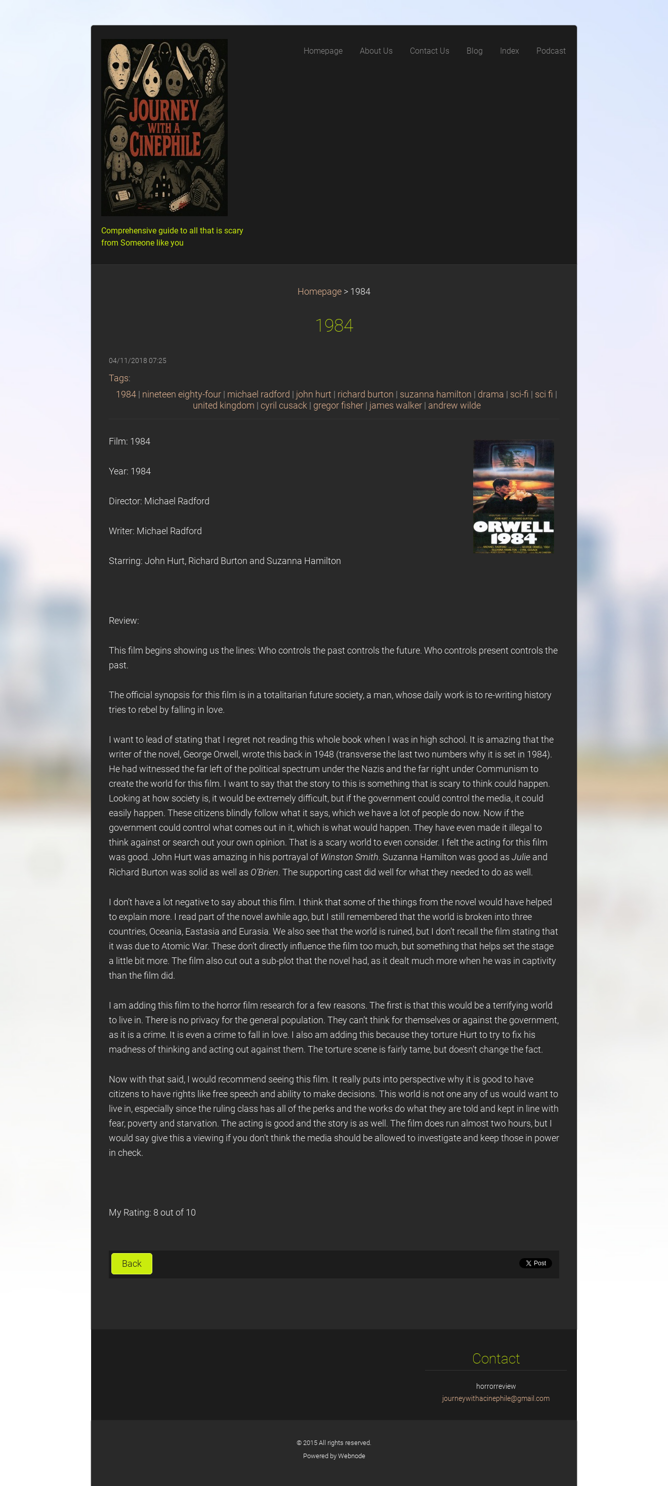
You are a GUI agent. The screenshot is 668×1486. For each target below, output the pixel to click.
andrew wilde (454, 405)
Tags (119, 378)
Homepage (320, 292)
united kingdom (224, 405)
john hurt (313, 394)
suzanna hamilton (436, 394)
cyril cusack (284, 405)
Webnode (351, 1456)
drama (491, 394)
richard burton (366, 394)
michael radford (258, 394)
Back (132, 1264)
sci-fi (519, 394)
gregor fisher (338, 405)
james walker (395, 405)
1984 (126, 394)
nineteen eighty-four (181, 394)
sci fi (544, 394)
